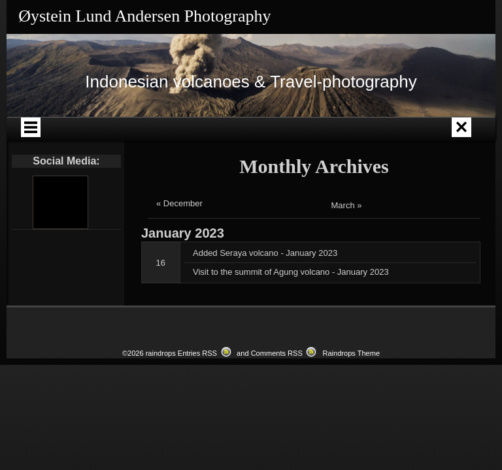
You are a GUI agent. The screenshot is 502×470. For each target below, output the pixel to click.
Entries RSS (197, 353)
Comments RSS (277, 353)
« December (179, 203)
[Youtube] (60, 202)
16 (160, 263)
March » (346, 205)
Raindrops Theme (351, 353)
